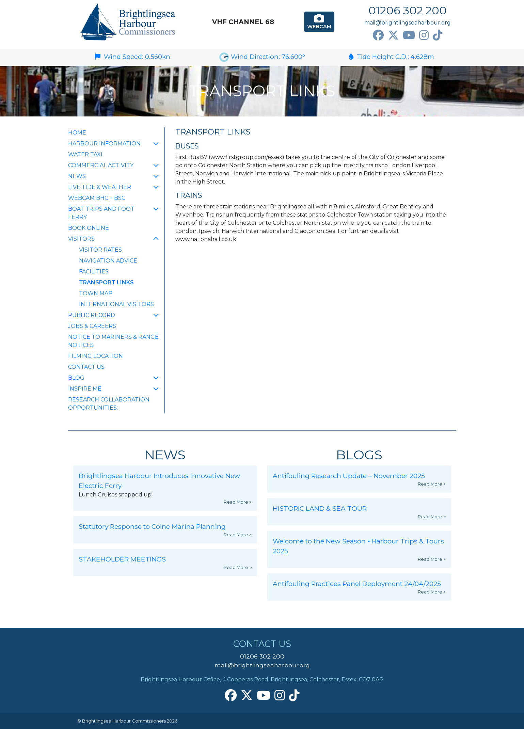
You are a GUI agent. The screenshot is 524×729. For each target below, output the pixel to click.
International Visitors (116, 304)
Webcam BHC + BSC (96, 198)
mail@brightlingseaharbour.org (407, 22)
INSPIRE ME (84, 388)
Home (77, 132)
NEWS (77, 176)
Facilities (94, 271)
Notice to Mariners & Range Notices (113, 341)
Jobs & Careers (92, 326)
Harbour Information (104, 143)
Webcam (319, 21)
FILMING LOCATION (95, 356)
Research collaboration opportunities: (108, 403)
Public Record (91, 315)
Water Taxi (85, 154)
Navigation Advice (108, 260)
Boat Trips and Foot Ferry (101, 213)
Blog (76, 378)
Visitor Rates (100, 250)
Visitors (81, 239)
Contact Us (86, 367)
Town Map (95, 293)
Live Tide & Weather (99, 187)
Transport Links (106, 282)
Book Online (88, 228)
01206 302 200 (407, 10)
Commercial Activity (100, 165)
